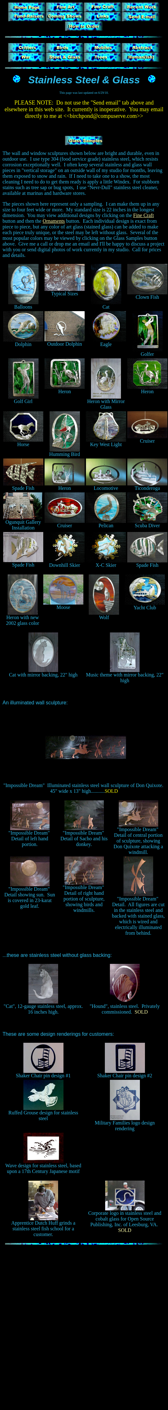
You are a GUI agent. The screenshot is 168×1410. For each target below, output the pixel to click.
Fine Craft (143, 215)
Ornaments (54, 221)
